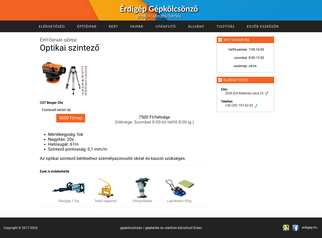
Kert (113, 26)
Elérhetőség (52, 26)
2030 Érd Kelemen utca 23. (246, 93)
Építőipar (87, 26)
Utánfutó (165, 26)
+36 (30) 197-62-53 (241, 105)
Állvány (196, 26)
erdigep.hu (309, 227)
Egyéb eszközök (263, 26)
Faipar (136, 26)
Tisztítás (226, 26)
